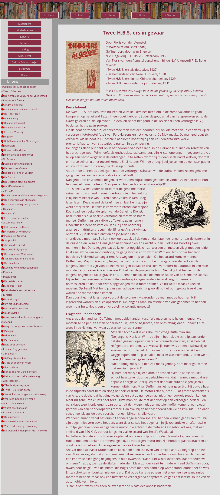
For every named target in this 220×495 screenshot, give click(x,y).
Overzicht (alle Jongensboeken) (19, 86)
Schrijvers (24, 68)
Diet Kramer (9, 276)
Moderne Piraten (13, 285)
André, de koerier (13, 105)
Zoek (79, 15)
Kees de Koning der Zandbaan (21, 267)
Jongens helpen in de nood (19, 258)
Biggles (8, 136)
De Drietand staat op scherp (19, 181)
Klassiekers (24, 23)
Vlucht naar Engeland (16, 408)
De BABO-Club (12, 114)
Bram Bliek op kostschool (18, 154)
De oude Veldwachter (16, 308)
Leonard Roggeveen (14, 349)
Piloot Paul (10, 335)
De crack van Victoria (16, 168)
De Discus (10, 177)
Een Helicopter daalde (16, 218)
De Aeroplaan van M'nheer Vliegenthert (25, 95)
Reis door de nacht (14, 344)
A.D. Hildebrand (11, 222)
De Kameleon (11, 263)
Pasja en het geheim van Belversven (23, 326)
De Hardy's (10, 213)
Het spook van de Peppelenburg (22, 376)
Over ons (171, 15)
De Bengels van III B (15, 127)
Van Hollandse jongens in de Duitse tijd (26, 394)
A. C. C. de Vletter (12, 403)
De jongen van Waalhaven (18, 254)
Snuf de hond (11, 367)
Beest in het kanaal (14, 123)
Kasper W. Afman (12, 100)
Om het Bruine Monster (16, 303)
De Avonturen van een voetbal (20, 109)
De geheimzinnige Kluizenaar (20, 200)
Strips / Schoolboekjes (24, 62)
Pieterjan (9, 331)
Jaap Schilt (10, 240)
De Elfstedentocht (14, 186)
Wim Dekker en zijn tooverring (20, 426)
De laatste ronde (13, 281)
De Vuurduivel (11, 417)
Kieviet (6, 272)
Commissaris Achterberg (18, 163)
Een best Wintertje (14, 132)
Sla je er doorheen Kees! (17, 362)
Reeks (24, 75)
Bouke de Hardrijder (15, 150)
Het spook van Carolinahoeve (20, 371)
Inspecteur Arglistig (15, 236)
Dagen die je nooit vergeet (18, 172)
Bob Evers (9, 145)
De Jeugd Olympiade (16, 249)
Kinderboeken (25, 30)
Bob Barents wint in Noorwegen (21, 141)
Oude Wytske (11, 313)
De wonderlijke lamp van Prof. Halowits (26, 430)
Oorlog (25, 49)
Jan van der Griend (14, 245)
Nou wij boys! (11, 299)
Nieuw (110, 15)
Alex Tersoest (10, 380)
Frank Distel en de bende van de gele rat (26, 195)
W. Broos (8, 159)
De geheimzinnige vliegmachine (21, 204)
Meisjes (24, 43)
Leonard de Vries (12, 412)
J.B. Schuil (9, 353)
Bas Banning (11, 118)
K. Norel (7, 294)
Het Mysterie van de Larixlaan (20, 290)
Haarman (8, 209)
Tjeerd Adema (11, 91)
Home (49, 15)
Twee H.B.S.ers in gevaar (17, 389)
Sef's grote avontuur (15, 358)
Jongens (24, 36)
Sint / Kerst (24, 56)
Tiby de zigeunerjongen (17, 385)
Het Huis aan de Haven (16, 227)
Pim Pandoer (11, 340)
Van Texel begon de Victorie (19, 399)
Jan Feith (8, 191)
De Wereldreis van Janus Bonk (21, 421)
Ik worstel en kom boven (17, 231)
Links (140, 15)
